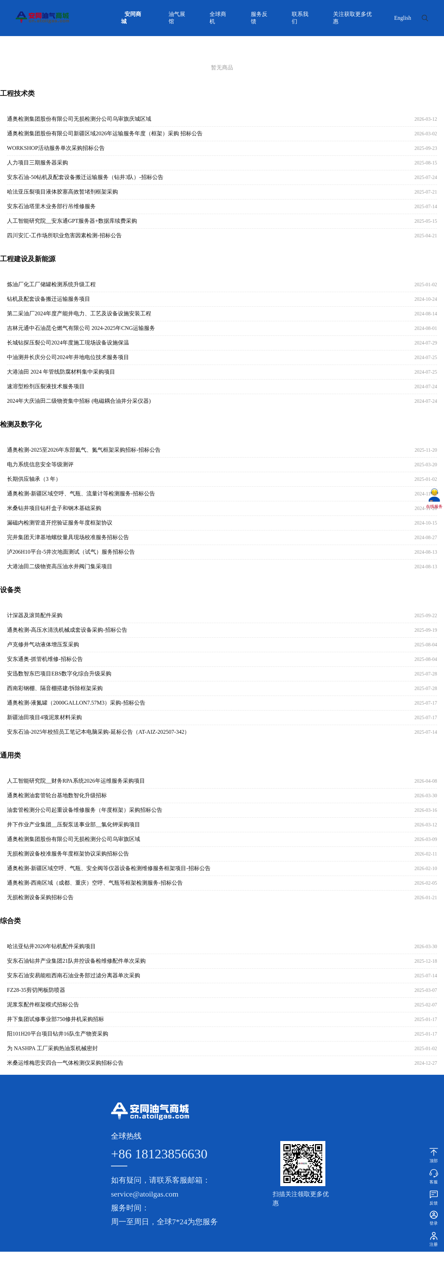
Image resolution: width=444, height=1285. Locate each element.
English (402, 18)
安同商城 (131, 17)
